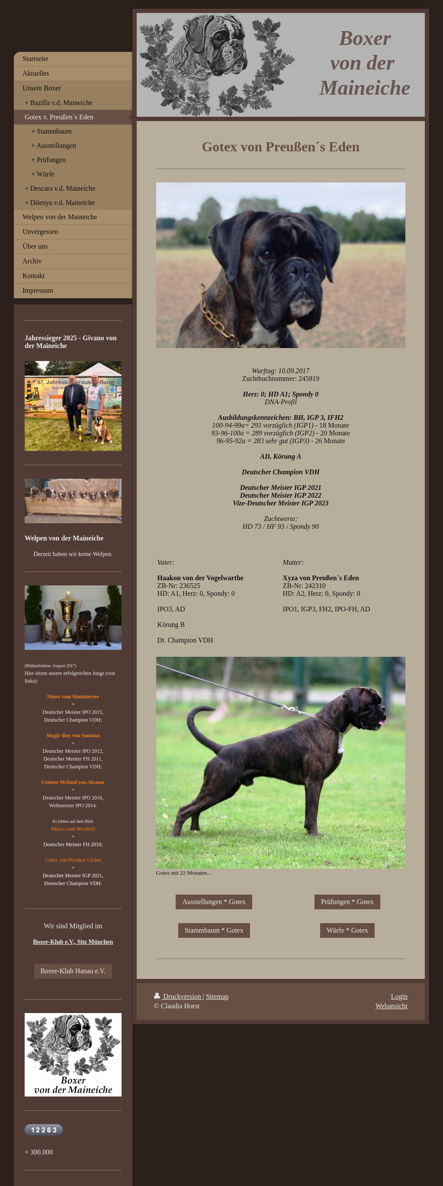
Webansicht (392, 1006)
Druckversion (178, 996)
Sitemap (217, 996)
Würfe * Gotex (347, 930)
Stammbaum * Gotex (214, 930)
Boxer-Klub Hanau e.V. (73, 971)
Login (399, 996)
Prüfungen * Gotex (347, 901)
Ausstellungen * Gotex (214, 901)
